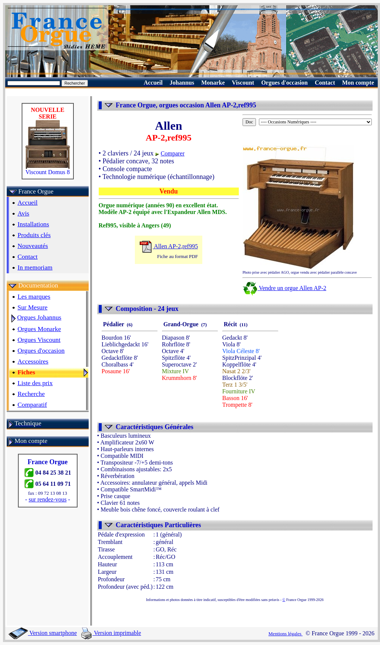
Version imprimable (111, 633)
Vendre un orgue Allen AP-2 (284, 288)
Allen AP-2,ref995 (168, 246)
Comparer (172, 153)
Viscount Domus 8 (47, 169)
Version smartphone (43, 633)
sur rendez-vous (48, 499)
